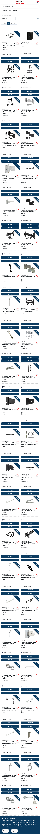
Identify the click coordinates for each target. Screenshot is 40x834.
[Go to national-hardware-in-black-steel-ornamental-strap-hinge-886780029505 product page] (29, 578)
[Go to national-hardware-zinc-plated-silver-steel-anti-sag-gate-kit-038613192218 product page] (29, 445)
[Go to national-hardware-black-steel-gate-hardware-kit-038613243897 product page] (10, 246)
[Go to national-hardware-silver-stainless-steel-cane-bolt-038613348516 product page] (10, 313)
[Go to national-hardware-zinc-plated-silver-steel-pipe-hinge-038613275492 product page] (29, 778)
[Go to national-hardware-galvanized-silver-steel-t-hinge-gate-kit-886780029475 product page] (29, 346)
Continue (5, 831)
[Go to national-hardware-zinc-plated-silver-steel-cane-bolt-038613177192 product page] (10, 578)
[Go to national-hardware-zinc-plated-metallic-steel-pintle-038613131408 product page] (10, 778)
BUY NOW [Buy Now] (10, 61)
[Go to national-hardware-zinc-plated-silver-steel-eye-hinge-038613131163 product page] (10, 379)
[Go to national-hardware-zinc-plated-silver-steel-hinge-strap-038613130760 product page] (29, 678)
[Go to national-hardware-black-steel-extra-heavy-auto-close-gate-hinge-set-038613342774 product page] (29, 412)
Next (15, 23)
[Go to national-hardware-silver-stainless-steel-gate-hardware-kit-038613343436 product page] (29, 113)
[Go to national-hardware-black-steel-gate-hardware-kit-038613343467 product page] (10, 146)
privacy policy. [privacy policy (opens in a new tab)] (19, 824)
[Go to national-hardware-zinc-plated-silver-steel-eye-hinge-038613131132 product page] (29, 512)
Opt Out (14, 831)
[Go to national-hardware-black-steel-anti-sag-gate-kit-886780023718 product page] (10, 47)
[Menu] (2, 2)
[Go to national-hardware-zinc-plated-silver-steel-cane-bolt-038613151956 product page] (10, 645)
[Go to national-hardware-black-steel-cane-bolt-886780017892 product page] (29, 379)
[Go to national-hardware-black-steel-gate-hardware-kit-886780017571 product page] (29, 246)
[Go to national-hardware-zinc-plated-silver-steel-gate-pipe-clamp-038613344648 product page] (10, 678)
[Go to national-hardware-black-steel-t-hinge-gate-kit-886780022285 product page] (10, 113)
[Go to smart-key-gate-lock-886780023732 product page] (29, 47)
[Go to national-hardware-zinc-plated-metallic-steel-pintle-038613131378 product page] (29, 745)
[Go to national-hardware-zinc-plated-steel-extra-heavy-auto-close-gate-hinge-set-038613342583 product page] (29, 279)
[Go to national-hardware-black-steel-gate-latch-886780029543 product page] (29, 545)
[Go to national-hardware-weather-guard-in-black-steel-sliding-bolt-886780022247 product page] (29, 479)
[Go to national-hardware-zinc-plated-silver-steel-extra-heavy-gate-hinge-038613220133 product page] (29, 645)
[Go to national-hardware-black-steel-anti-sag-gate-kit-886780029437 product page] (10, 545)
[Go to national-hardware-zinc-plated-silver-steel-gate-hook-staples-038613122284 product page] (29, 811)
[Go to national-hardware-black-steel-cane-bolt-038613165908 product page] (29, 612)
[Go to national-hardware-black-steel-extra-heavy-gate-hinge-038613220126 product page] (10, 479)
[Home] (20, 2)
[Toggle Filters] (38, 18)
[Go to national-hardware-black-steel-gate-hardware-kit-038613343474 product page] (29, 146)
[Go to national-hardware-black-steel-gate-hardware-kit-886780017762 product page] (29, 80)
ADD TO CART (10, 58)
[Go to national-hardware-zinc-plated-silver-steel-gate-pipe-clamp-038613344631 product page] (10, 811)
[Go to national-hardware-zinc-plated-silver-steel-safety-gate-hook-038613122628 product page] (29, 711)
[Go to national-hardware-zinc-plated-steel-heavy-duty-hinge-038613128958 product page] (10, 213)
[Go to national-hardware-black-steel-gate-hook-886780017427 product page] (10, 711)
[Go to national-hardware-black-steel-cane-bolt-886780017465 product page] (29, 180)
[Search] (38, 6)
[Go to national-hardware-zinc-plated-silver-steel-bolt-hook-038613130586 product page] (10, 745)
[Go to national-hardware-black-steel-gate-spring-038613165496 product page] (10, 445)
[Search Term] (20, 6)
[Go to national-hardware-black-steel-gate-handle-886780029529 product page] (10, 279)
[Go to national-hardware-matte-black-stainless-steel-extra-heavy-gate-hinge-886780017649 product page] (10, 412)
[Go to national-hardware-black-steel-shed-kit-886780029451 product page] (10, 80)
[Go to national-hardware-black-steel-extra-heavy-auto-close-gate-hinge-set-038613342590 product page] (29, 213)
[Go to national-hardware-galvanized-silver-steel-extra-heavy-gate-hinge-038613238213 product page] (10, 180)
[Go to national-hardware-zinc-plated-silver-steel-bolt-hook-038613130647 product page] (10, 612)
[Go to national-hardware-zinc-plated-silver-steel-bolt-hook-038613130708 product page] (10, 346)
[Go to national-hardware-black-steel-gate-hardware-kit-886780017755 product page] (29, 313)
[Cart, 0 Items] (37, 2)
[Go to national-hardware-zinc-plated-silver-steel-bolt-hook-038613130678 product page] (10, 512)
